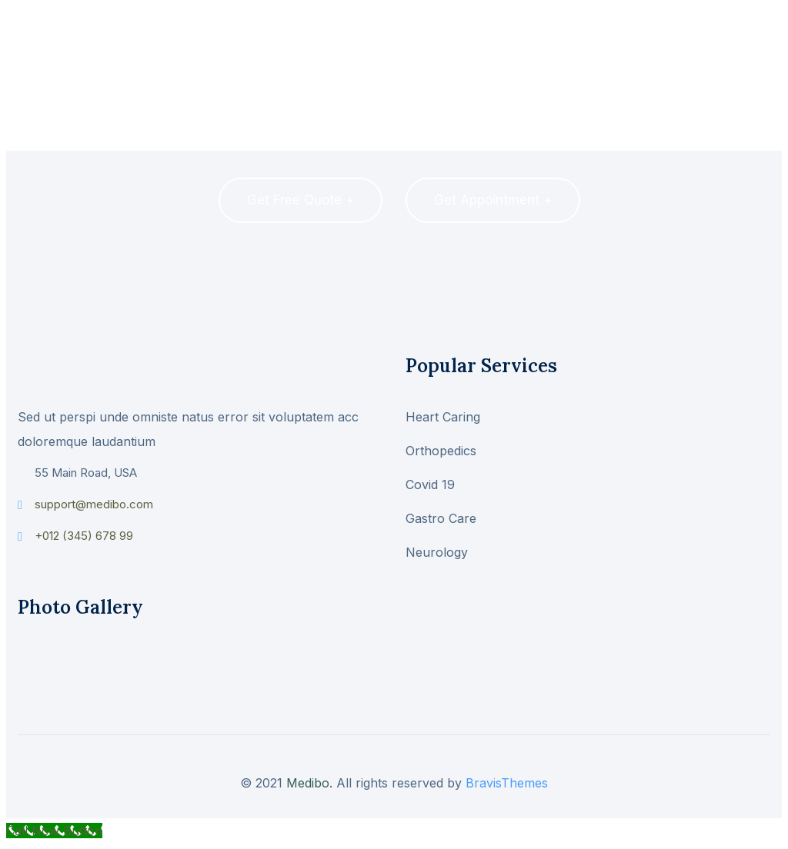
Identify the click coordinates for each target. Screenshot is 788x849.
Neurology (437, 552)
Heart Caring (443, 416)
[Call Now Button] (54, 830)
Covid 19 (430, 484)
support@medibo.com (94, 504)
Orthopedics (441, 450)
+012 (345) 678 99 (84, 535)
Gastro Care (441, 518)
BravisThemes (507, 783)
